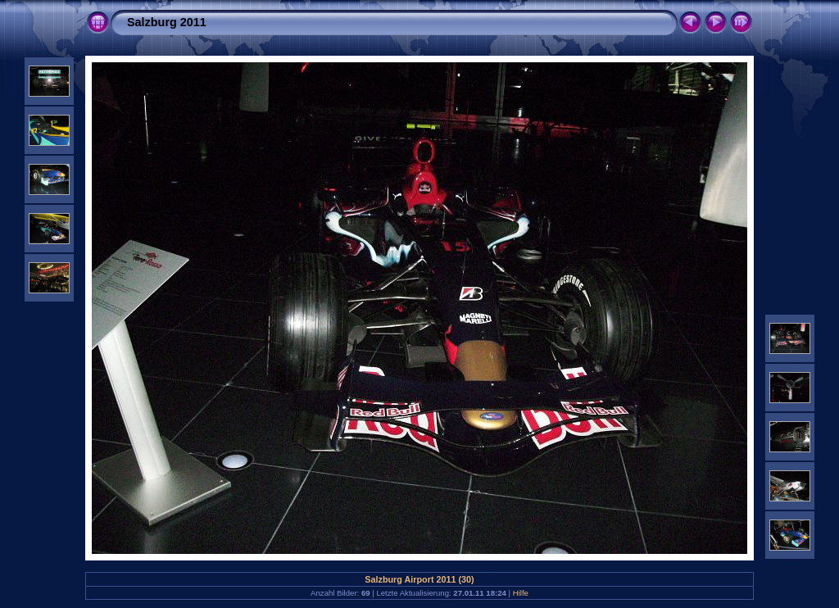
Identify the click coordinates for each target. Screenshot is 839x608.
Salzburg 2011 (166, 22)
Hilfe (520, 592)
